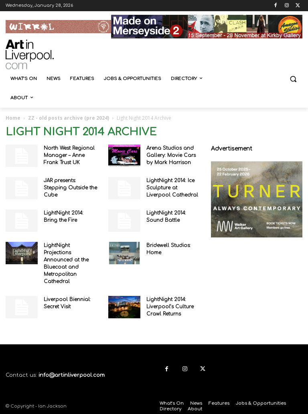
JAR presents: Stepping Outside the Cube (70, 188)
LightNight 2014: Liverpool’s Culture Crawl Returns (170, 307)
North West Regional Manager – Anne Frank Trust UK (69, 155)
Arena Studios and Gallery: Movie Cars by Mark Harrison (171, 155)
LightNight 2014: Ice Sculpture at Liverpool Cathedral (172, 188)
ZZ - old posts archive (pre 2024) (68, 118)
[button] (293, 79)
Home (13, 118)
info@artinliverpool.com (71, 375)
